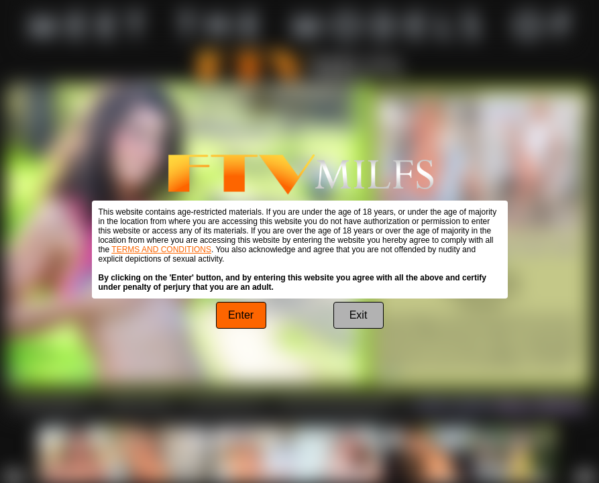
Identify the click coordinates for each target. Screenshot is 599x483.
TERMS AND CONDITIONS (161, 249)
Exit (358, 315)
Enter (241, 315)
